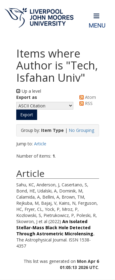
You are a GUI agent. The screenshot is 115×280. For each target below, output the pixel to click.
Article (40, 144)
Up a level (28, 91)
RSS (85, 103)
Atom (86, 97)
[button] (26, 115)
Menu (97, 25)
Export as (26, 97)
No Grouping (81, 130)
